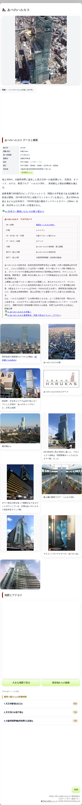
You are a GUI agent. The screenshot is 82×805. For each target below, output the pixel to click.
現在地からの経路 (61, 682)
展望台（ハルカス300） (45, 224)
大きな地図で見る (21, 682)
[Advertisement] (41, 115)
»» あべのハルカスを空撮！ (19, 311)
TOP (76, 789)
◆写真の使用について (49, 801)
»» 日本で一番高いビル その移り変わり (24, 211)
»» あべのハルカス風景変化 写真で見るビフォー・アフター (34, 315)
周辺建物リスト (27, 172)
